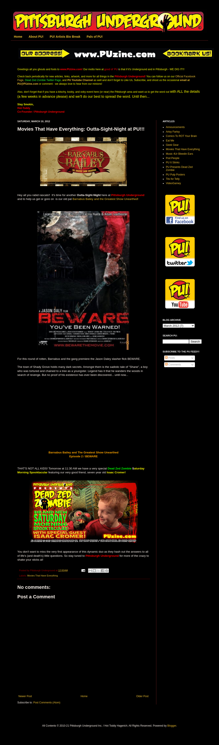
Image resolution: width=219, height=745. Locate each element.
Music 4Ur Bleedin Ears (179, 153)
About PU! (36, 36)
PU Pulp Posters (175, 174)
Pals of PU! (95, 36)
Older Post (142, 696)
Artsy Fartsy (173, 131)
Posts (170, 357)
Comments (173, 364)
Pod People (172, 158)
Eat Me (170, 140)
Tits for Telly (173, 178)
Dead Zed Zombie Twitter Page (43, 80)
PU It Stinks (173, 162)
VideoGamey (173, 183)
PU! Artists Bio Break (65, 36)
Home (18, 36)
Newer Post (25, 696)
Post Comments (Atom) (46, 702)
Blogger (171, 725)
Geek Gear (172, 144)
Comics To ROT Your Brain (181, 136)
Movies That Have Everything (42, 575)
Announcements (175, 127)
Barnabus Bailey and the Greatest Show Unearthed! (105, 199)
